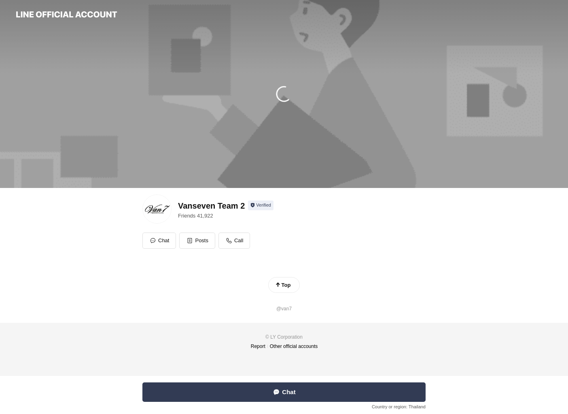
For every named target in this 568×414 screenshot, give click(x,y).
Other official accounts (294, 346)
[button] (197, 241)
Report (258, 346)
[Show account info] (260, 205)
